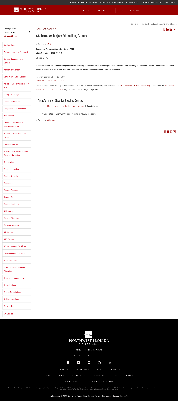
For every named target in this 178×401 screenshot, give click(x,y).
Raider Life (8, 197)
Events (61, 375)
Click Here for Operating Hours (89, 356)
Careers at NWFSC (124, 375)
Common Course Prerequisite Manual (51, 81)
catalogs (56, 396)
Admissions (9, 116)
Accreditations (10, 285)
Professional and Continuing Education (15, 269)
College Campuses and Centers (13, 61)
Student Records (11, 176)
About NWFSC (134, 11)
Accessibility (101, 375)
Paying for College (11, 95)
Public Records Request (101, 381)
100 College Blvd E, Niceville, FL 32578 (155, 2)
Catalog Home (9, 45)
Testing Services (11, 144)
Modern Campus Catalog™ (116, 396)
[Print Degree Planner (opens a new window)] (164, 29)
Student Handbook (11, 204)
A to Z (100, 369)
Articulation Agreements (14, 278)
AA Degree (8, 232)
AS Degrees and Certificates (15, 246)
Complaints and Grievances (15, 109)
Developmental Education (14, 253)
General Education (11, 218)
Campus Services (11, 190)
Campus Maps (82, 369)
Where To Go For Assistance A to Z (16, 86)
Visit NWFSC (62, 369)
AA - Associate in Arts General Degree (137, 86)
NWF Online (106, 2)
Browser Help (9, 306)
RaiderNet (75, 2)
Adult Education (10, 260)
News (47, 375)
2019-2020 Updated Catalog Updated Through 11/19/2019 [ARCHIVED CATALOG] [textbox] (154, 24)
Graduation (8, 183)
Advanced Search (11, 36)
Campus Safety (79, 375)
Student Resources (105, 11)
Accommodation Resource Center (15, 135)
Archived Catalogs (11, 299)
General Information (12, 102)
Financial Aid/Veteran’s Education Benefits (13, 125)
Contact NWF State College (15, 77)
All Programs (9, 211)
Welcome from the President (16, 52)
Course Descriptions (12, 292)
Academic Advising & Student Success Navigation (16, 153)
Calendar (95, 2)
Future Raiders (88, 11)
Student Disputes (73, 381)
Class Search (118, 2)
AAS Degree (9, 239)
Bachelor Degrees (11, 225)
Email (85, 2)
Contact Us (116, 369)
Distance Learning (11, 169)
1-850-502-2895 (133, 2)
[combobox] (154, 24)
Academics (120, 11)
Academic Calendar (12, 70)
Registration (9, 162)
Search (172, 2)
